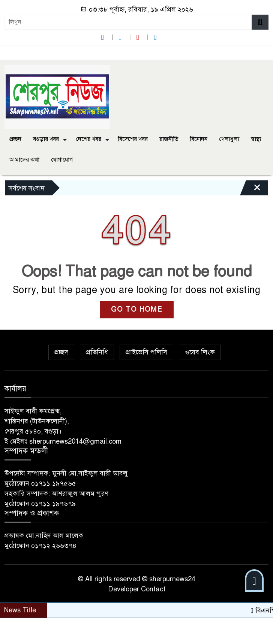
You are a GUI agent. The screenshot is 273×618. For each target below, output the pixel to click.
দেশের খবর (88, 139)
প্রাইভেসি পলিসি (146, 352)
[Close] (250, 189)
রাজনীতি (168, 139)
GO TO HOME (136, 309)
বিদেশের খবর (133, 139)
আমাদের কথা (24, 160)
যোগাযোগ (62, 160)
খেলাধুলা (229, 139)
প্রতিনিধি (97, 352)
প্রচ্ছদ (15, 139)
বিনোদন (198, 139)
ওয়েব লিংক (200, 352)
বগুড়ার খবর (46, 139)
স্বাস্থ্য (256, 139)
